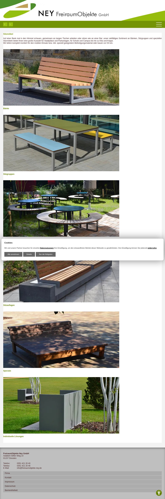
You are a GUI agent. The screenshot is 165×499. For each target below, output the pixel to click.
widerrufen (152, 248)
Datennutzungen (47, 248)
